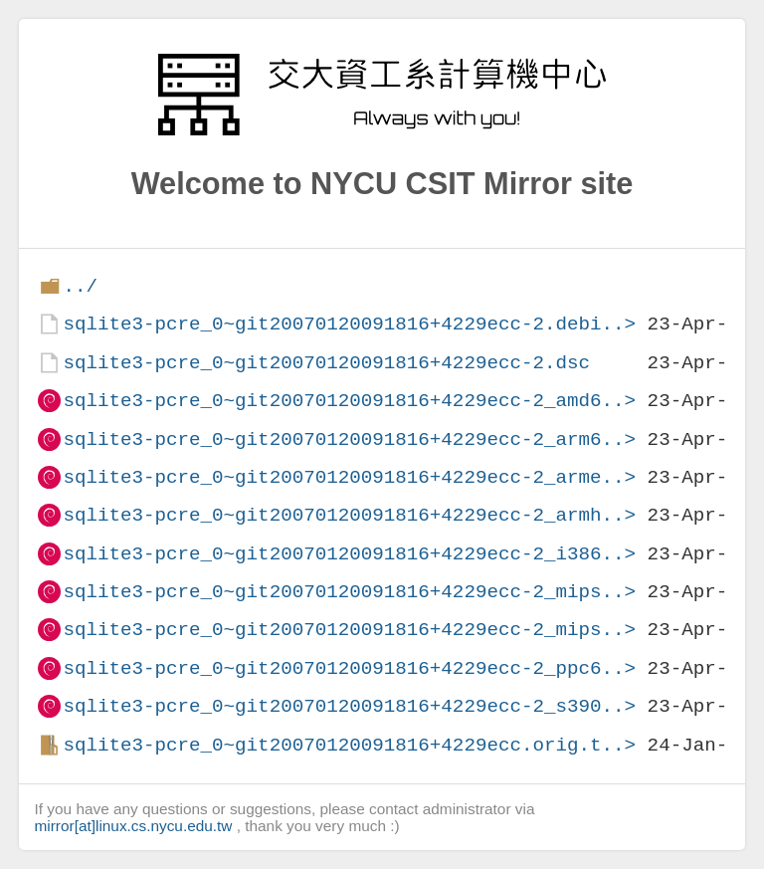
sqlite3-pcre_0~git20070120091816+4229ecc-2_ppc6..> (349, 668)
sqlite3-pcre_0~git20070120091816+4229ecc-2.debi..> (349, 324)
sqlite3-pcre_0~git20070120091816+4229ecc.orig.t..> (349, 745)
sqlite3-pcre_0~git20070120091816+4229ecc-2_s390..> (349, 706)
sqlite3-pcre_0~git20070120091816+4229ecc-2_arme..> (349, 477)
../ (80, 286)
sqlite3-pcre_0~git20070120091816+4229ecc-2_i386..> (349, 554)
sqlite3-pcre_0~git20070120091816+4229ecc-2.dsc (326, 362)
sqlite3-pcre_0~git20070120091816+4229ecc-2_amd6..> (349, 400)
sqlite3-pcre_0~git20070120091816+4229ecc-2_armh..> (349, 515)
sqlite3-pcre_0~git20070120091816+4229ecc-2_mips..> (349, 591)
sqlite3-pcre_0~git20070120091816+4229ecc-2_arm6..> (349, 439)
